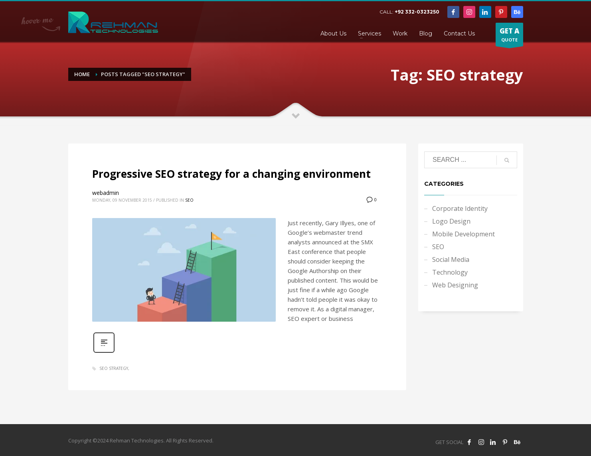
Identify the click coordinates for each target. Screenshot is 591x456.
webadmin (105, 193)
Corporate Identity (460, 208)
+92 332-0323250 (417, 12)
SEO (189, 200)
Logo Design (451, 221)
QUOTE (509, 36)
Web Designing (455, 285)
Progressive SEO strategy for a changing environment (231, 174)
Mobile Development (463, 234)
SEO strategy (113, 368)
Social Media (450, 259)
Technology (450, 272)
